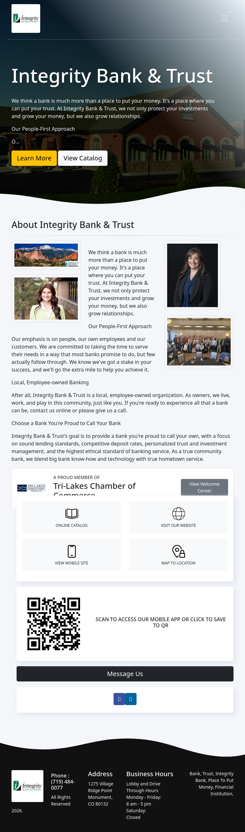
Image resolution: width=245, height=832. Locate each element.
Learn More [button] (34, 158)
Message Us (125, 673)
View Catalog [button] (82, 158)
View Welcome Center (204, 487)
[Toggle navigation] (225, 18)
